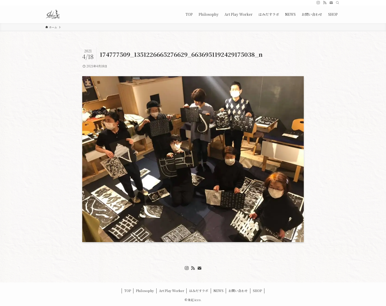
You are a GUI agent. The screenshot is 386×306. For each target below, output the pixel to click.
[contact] (331, 2)
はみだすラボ (198, 290)
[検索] (337, 2)
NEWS (218, 290)
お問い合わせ (238, 290)
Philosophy (145, 290)
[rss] (325, 2)
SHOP (257, 290)
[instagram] (318, 2)
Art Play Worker (171, 290)
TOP (127, 290)
